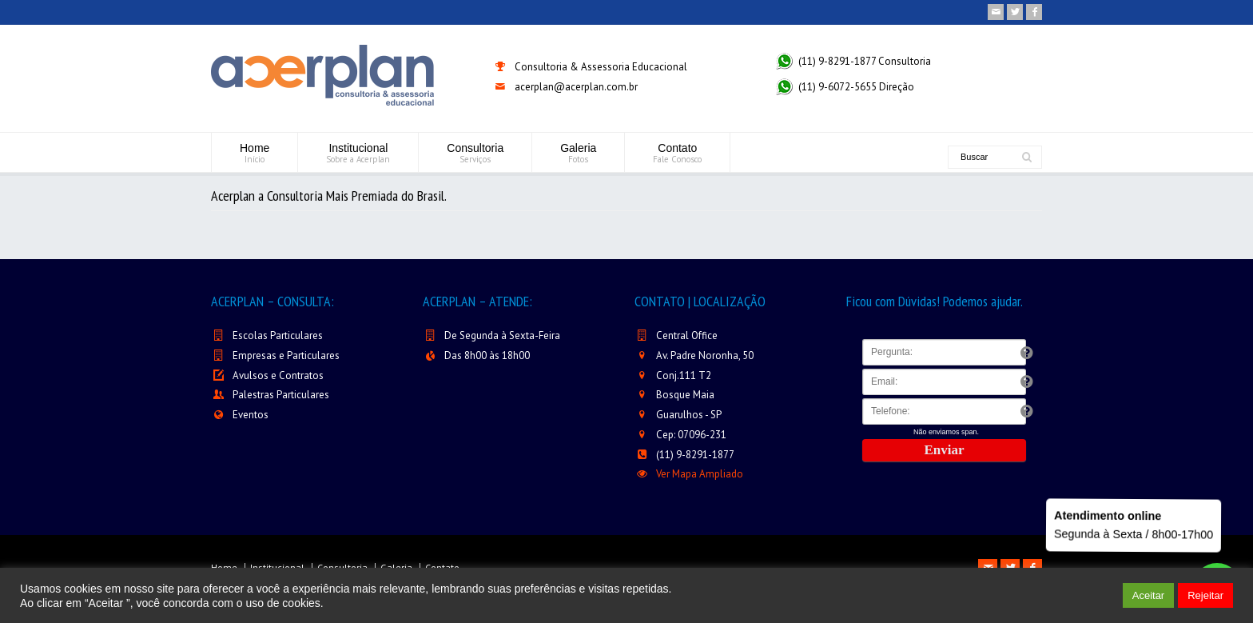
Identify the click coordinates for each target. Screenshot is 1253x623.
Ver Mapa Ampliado (699, 474)
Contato (677, 153)
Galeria (578, 153)
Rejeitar (1205, 595)
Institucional (358, 153)
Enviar (944, 449)
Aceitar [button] (1148, 595)
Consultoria (475, 153)
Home (254, 153)
